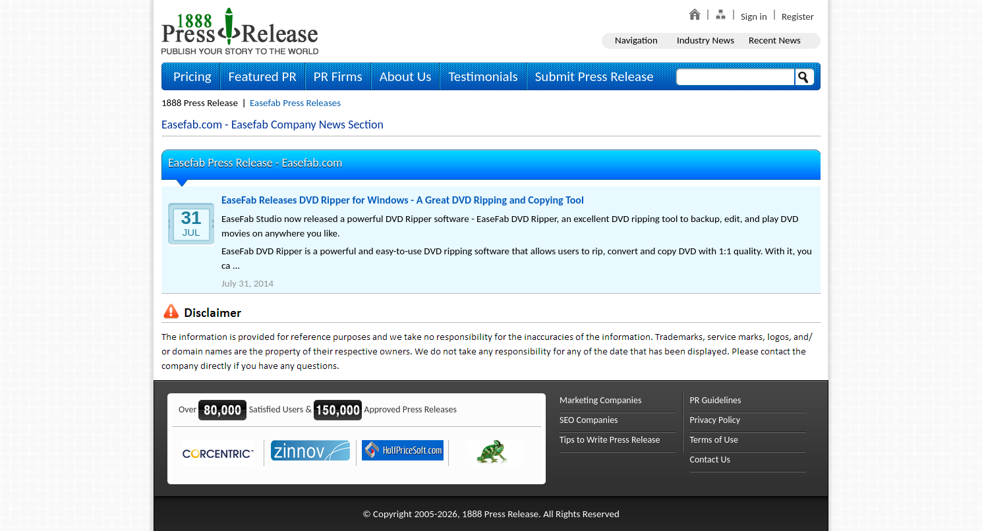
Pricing (192, 76)
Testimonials (482, 76)
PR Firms (338, 76)
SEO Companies (589, 420)
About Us (406, 76)
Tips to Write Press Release (610, 439)
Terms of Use (714, 439)
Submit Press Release (594, 76)
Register (798, 16)
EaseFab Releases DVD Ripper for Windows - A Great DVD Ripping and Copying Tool (402, 200)
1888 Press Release (199, 103)
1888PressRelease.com (239, 31)
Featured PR (263, 76)
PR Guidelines (715, 400)
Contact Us (710, 459)
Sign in (754, 16)
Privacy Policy (715, 420)
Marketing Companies (600, 400)
